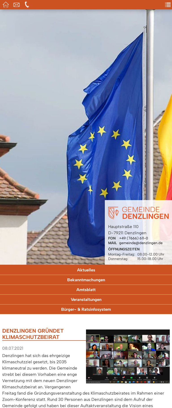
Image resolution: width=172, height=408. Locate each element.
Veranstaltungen (86, 299)
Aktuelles (86, 270)
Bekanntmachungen (86, 279)
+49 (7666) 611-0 (133, 238)
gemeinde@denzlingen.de (141, 243)
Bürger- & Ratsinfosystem (86, 309)
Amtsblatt (86, 289)
